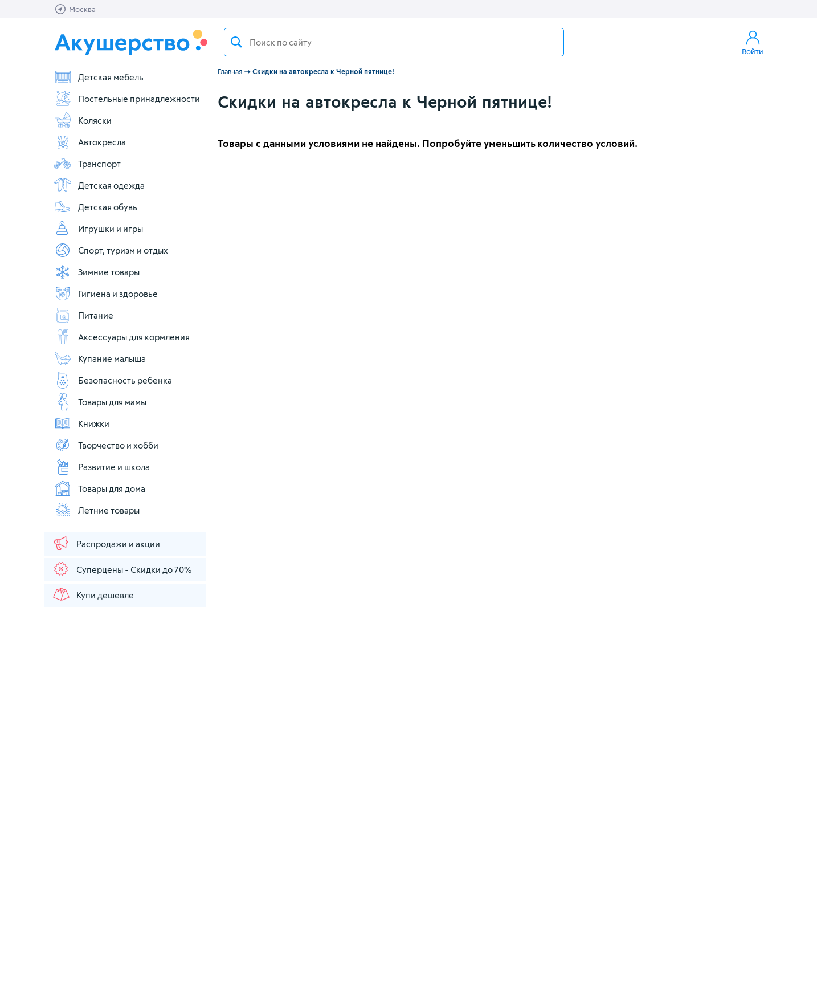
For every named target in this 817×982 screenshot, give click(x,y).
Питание (83, 315)
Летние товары (97, 510)
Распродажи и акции (106, 543)
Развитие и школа (102, 467)
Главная (230, 71)
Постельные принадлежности (127, 98)
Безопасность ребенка (113, 380)
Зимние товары (97, 272)
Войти (752, 42)
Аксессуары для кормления (122, 337)
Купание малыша (100, 358)
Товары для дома (99, 488)
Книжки (81, 423)
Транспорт (87, 163)
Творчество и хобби (106, 445)
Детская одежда (99, 185)
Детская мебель (99, 77)
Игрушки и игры (98, 228)
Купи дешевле (93, 594)
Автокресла (90, 142)
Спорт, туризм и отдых (111, 250)
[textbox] (394, 42)
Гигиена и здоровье (106, 293)
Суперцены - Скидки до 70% (121, 569)
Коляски (83, 120)
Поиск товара (236, 42)
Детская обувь (95, 207)
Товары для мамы (100, 402)
